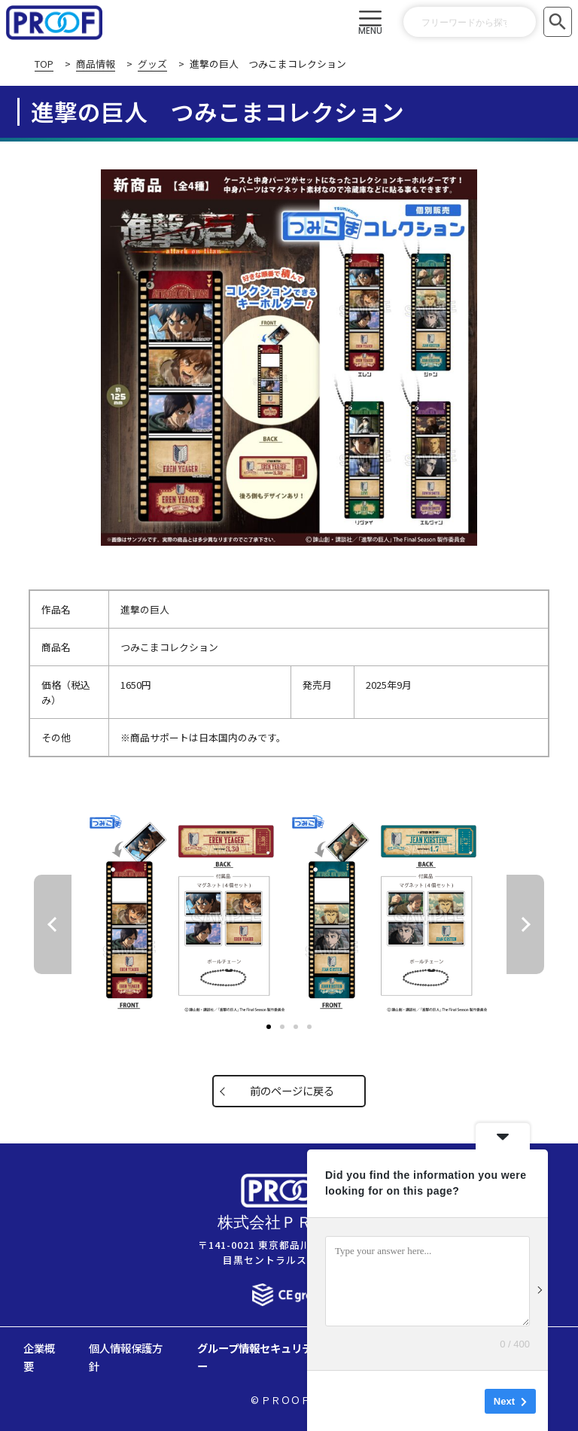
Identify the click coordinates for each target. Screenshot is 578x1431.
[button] (370, 22)
